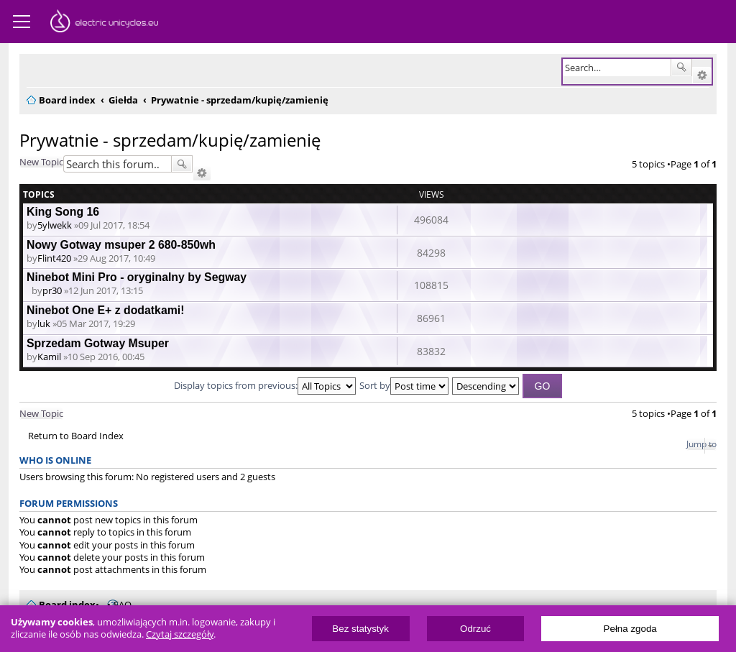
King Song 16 (63, 212)
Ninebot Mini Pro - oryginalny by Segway (137, 277)
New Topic (41, 161)
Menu (21, 21)
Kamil (49, 356)
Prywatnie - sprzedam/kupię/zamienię (170, 140)
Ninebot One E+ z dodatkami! (105, 310)
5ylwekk (54, 225)
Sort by (403, 385)
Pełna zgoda (630, 628)
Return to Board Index (76, 436)
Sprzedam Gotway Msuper (98, 343)
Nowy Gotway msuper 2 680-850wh (121, 245)
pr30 (52, 290)
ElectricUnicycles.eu (104, 23)
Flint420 (54, 258)
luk (43, 323)
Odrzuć (475, 628)
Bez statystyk (360, 628)
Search (681, 67)
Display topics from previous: (265, 385)
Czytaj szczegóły (179, 634)
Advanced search (702, 75)
